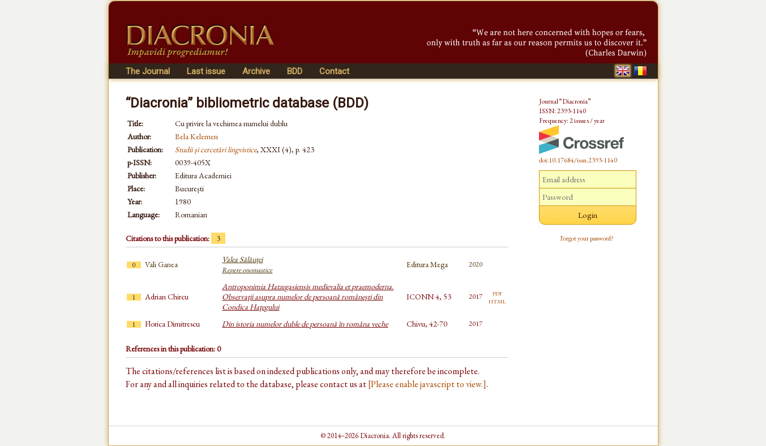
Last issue (206, 71)
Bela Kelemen (196, 136)
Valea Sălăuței (247, 264)
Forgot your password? (587, 238)
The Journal (148, 71)
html (497, 300)
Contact (334, 71)
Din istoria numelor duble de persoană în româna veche (305, 324)
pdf (497, 293)
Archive (256, 71)
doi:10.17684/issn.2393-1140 (578, 160)
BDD (294, 71)
